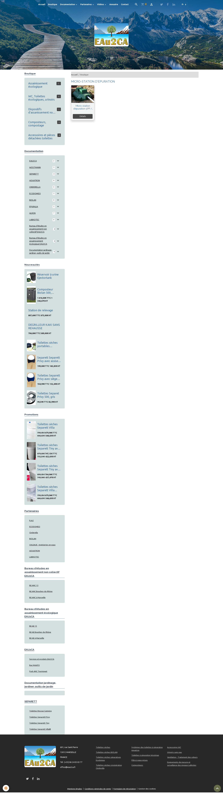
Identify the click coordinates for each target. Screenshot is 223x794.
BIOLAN (32, 200)
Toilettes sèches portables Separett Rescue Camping (47, 344)
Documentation (67, 4)
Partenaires (86, 4)
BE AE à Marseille (37, 639)
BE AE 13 (33, 627)
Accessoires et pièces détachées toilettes (41, 136)
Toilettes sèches (103, 749)
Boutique (52, 4)
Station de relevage (40, 310)
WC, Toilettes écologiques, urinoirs (41, 98)
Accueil (41, 4)
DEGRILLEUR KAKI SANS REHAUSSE (44, 326)
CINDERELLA (34, 187)
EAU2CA (33, 161)
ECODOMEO (35, 194)
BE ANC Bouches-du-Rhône (41, 592)
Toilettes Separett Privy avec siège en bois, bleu (48, 377)
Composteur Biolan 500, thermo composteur (45, 291)
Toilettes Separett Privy (39, 718)
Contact (125, 4)
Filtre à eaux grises (139, 762)
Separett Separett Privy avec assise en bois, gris (48, 359)
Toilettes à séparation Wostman (145, 757)
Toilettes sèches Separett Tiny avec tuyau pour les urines (49, 447)
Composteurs (137, 767)
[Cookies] (6, 788)
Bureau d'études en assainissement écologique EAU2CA (38, 241)
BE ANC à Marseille (37, 598)
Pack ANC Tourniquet (38, 672)
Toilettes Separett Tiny (39, 724)
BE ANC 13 (34, 586)
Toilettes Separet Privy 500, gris (48, 395)
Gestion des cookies (148, 790)
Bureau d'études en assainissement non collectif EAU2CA (38, 229)
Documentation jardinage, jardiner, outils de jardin (40, 251)
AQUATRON (34, 181)
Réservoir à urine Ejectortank (48, 276)
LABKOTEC (34, 220)
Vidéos (100, 4)
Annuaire (113, 4)
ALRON (32, 213)
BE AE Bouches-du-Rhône (40, 633)
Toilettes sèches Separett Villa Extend (47, 488)
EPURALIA (33, 207)
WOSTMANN (35, 167)
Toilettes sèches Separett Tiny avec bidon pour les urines (49, 468)
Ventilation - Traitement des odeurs (182, 759)
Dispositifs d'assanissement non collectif (41, 111)
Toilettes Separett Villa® (40, 731)
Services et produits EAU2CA (42, 660)
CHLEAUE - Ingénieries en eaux (42, 545)
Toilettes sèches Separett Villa (47, 426)
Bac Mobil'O (34, 666)
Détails (83, 116)
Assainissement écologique (38, 85)
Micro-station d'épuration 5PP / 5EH (82, 107)
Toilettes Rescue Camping (40, 712)
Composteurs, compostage (37, 124)
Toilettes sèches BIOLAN (107, 754)
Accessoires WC (174, 749)
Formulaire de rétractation (125, 790)
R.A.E (31, 520)
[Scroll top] (217, 788)
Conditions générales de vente (97, 790)
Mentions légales (73, 790)
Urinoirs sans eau (174, 754)
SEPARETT (34, 174)
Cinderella (33, 533)
